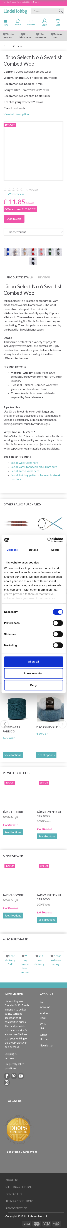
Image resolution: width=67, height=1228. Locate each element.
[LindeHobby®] (15, 10)
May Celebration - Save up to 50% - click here (21, 2)
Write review (15, 194)
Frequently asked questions (14, 1066)
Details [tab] (33, 549)
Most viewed (13, 856)
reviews (32, 189)
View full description (16, 114)
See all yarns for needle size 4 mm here (34, 466)
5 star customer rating (55, 960)
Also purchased (15, 939)
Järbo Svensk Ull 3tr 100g (50, 814)
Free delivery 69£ (10, 960)
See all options (12, 755)
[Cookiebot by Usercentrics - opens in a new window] (48, 539)
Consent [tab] (12, 549)
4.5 (11, 37)
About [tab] (55, 549)
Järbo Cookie (13, 812)
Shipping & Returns (11, 1056)
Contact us (14, 1194)
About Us (12, 1179)
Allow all (33, 661)
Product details (19, 277)
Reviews (44, 277)
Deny (33, 685)
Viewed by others (16, 773)
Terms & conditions (19, 1201)
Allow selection (33, 673)
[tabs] (58, 23)
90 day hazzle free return (25, 964)
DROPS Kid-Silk (47, 727)
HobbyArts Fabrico (11, 729)
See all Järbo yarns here (25, 471)
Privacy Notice (16, 1208)
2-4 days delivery (39, 960)
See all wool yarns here (24, 462)
